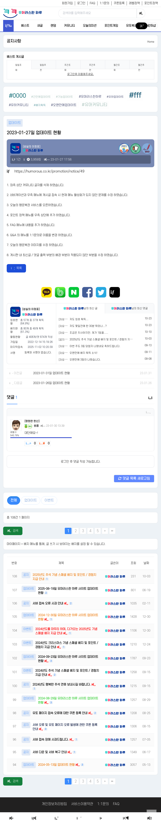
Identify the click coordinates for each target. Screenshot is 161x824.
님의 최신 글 (80, 308)
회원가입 (67, 3)
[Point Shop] (102, 818)
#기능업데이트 (65, 96)
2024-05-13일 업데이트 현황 (56, 765)
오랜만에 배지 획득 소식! (83, 352)
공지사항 (14, 41)
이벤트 (49, 500)
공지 (26, 575)
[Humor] (56, 818)
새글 (40, 26)
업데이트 (30, 500)
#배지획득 (40, 105)
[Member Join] (149, 818)
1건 (16, 159)
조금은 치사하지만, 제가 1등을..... (89, 332)
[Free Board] (34, 818)
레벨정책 (134, 3)
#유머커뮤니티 (94, 105)
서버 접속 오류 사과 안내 (48, 603)
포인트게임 (111, 26)
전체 (13, 500)
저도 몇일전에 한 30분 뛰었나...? (88, 326)
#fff (135, 95)
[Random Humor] (79, 818)
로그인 (81, 3)
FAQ (92, 3)
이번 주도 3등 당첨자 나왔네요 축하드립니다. (95, 346)
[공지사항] (64, 339)
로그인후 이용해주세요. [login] (80, 74)
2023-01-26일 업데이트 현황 (51, 383)
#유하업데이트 (115, 96)
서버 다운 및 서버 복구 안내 (50, 752)
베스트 (25, 26)
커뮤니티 (69, 26)
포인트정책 (151, 3)
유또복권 (131, 26)
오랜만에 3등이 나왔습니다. (85, 359)
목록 (16, 268)
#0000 (17, 96)
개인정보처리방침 (54, 804)
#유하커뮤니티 (19, 105)
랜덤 (53, 26)
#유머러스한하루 (90, 97)
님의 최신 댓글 (129, 308)
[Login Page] (126, 818)
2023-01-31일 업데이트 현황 (51, 373)
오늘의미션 (89, 26)
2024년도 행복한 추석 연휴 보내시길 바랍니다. (61, 684)
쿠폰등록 (119, 3)
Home (150, 41)
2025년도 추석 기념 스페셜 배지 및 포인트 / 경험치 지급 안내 (104, 339)
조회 (133, 563)
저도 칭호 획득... (79, 319)
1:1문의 (104, 3)
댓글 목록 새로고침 (134, 478)
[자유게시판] (66, 319)
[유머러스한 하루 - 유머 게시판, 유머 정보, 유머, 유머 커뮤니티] (22, 13)
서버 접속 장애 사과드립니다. (50, 739)
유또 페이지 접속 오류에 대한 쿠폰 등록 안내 (60, 713)
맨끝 (112, 531)
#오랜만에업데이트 (64, 105)
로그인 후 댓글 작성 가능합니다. (80, 461)
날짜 (146, 563)
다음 (105, 531)
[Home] (11, 818)
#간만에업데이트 (41, 96)
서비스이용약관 (82, 804)
